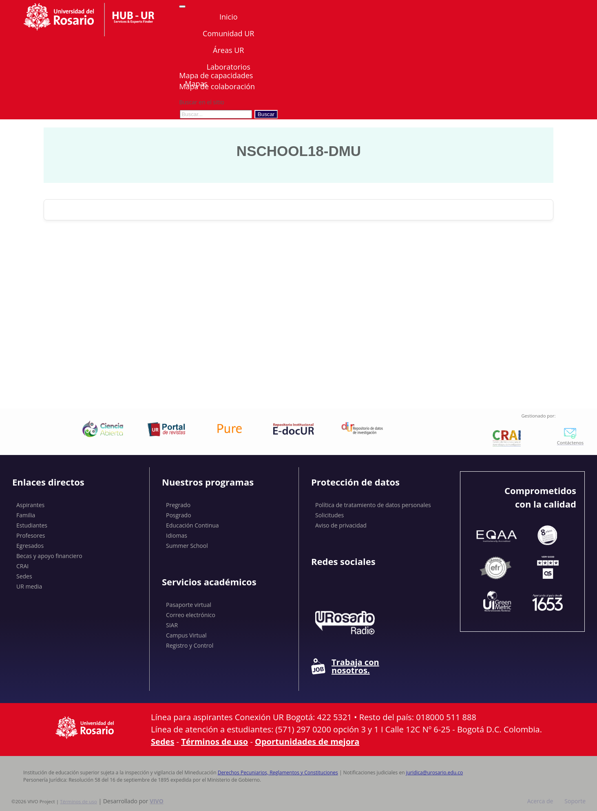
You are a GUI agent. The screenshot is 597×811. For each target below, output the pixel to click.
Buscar (266, 114)
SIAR (172, 625)
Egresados (30, 545)
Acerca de (540, 801)
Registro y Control (189, 645)
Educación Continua (192, 525)
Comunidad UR (228, 33)
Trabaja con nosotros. (345, 666)
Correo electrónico (190, 615)
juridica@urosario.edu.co (434, 772)
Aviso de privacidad (341, 525)
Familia (25, 515)
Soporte (575, 801)
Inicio (228, 17)
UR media (29, 586)
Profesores (30, 535)
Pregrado (178, 505)
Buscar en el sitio (201, 102)
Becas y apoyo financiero (49, 556)
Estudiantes (31, 525)
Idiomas (176, 535)
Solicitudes (329, 515)
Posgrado (178, 515)
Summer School (187, 545)
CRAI (22, 566)
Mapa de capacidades (216, 75)
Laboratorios (228, 67)
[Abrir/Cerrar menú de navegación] (182, 6)
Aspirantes (30, 505)
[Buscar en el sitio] (216, 114)
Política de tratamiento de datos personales (373, 505)
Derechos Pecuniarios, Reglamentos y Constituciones (278, 772)
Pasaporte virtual (188, 605)
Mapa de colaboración (217, 86)
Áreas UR (228, 50)
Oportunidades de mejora (307, 741)
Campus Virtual (186, 635)
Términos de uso (214, 741)
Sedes (24, 576)
